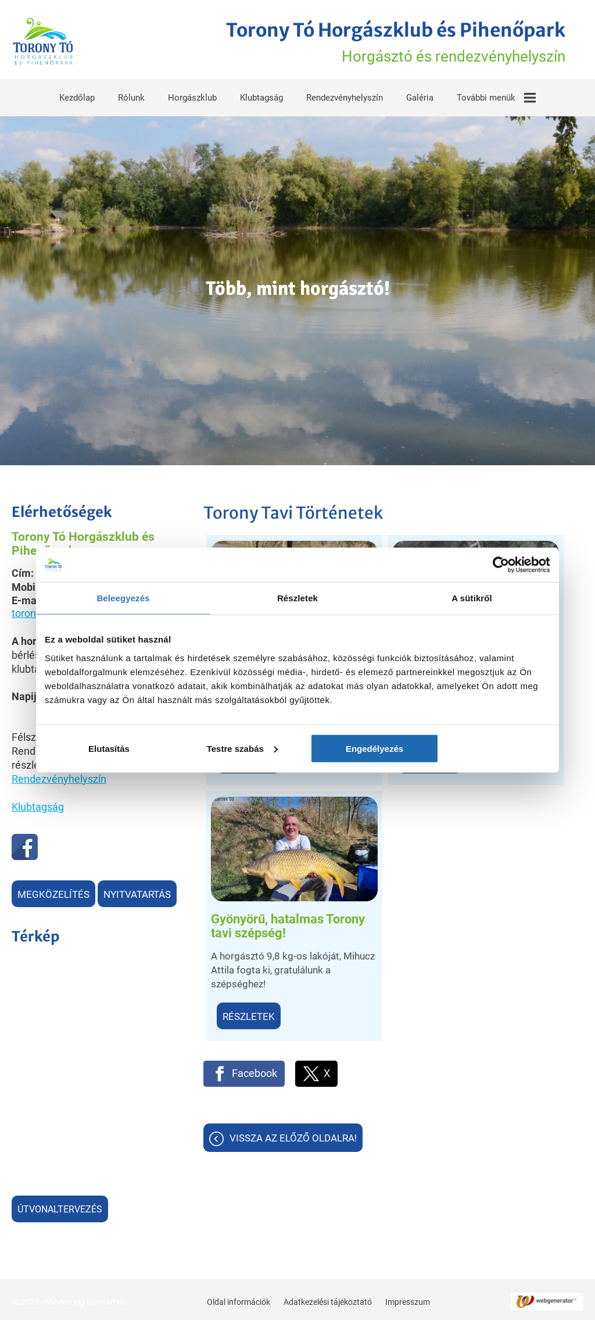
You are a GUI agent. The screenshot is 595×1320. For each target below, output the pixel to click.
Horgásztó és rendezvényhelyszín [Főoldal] (383, 41)
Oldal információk (237, 1298)
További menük (496, 95)
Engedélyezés (467, 749)
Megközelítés (53, 892)
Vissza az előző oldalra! (293, 883)
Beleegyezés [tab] (122, 598)
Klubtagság (261, 95)
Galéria (419, 95)
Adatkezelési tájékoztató (326, 1298)
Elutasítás (127, 749)
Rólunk (131, 95)
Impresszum (406, 1298)
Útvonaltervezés (59, 1206)
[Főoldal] (47, 41)
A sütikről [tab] (471, 598)
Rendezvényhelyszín (344, 95)
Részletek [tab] (297, 598)
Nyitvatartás (137, 892)
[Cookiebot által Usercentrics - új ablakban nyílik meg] (499, 564)
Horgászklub (192, 95)
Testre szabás (298, 749)
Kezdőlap (77, 95)
